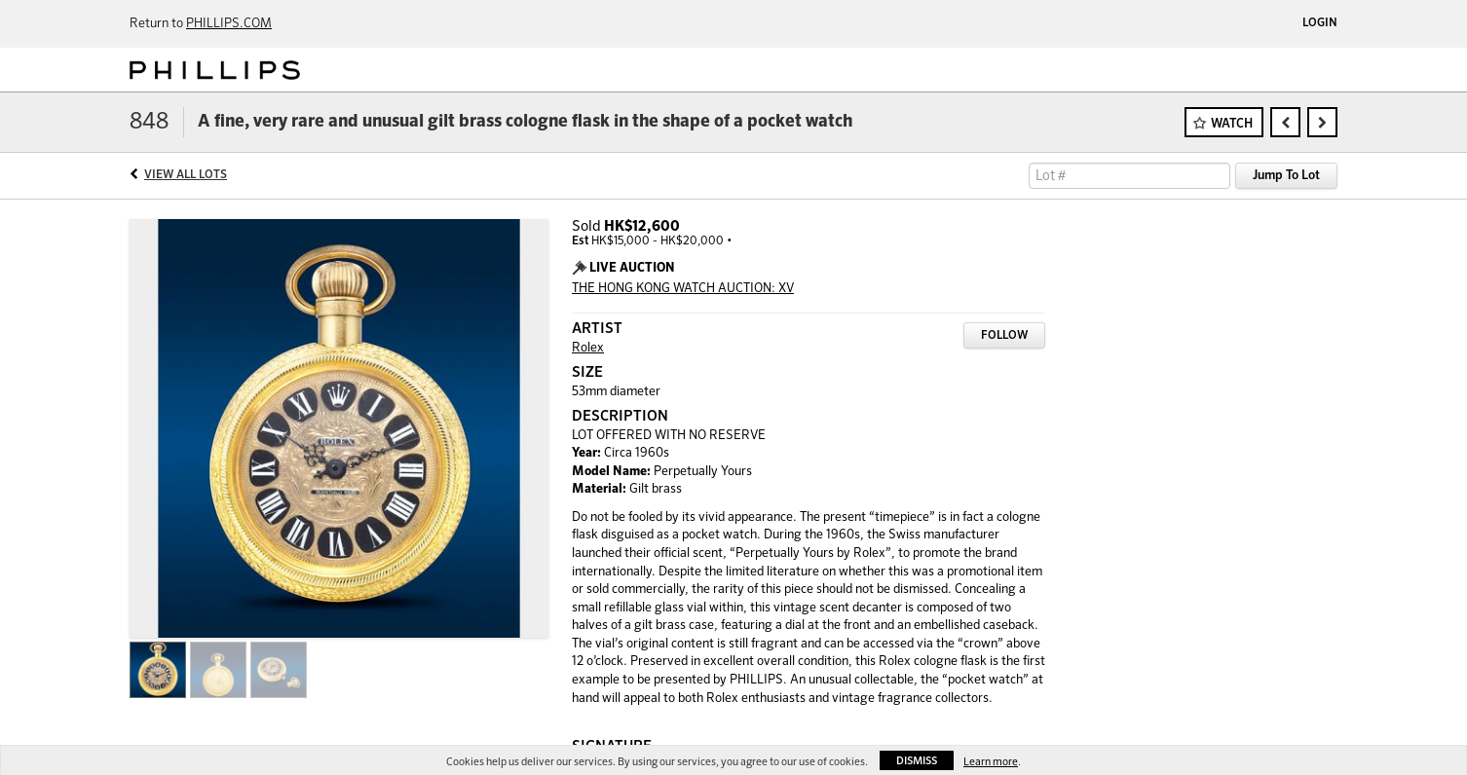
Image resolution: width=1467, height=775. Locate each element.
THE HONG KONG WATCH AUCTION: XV (683, 288)
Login (1319, 23)
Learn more (990, 762)
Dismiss (916, 761)
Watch (1232, 124)
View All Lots (185, 175)
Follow (1004, 336)
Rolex (588, 348)
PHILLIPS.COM (229, 24)
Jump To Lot (1286, 175)
